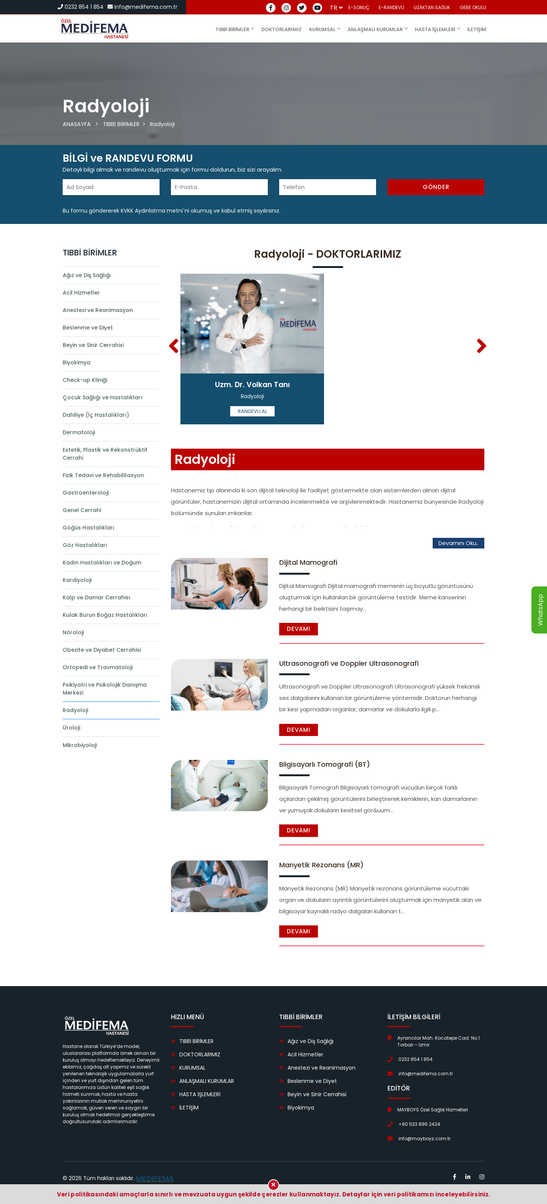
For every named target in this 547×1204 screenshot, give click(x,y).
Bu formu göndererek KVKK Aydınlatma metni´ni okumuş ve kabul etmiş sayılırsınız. (171, 210)
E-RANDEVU (391, 7)
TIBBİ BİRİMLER (234, 29)
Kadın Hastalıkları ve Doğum (102, 562)
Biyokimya (76, 362)
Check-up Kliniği (85, 380)
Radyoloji (163, 124)
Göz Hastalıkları (85, 545)
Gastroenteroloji (86, 492)
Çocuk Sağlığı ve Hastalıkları (102, 397)
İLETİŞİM (476, 29)
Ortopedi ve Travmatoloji (98, 667)
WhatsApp (540, 610)
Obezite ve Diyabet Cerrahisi (102, 650)
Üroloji (71, 727)
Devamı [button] (298, 629)
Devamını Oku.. (458, 543)
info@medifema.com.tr (142, 7)
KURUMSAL (324, 29)
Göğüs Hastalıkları (88, 527)
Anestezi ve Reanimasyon (98, 310)
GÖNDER (436, 187)
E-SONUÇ (358, 7)
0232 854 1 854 (81, 7)
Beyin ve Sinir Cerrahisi (93, 345)
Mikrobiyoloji (80, 745)
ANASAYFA (77, 124)
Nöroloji (73, 632)
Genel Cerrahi (82, 510)
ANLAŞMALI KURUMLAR (377, 29)
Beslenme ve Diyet (88, 327)
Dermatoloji (79, 432)
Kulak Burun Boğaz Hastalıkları (105, 615)
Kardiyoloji (77, 580)
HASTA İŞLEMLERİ (437, 29)
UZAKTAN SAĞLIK (432, 7)
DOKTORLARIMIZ (281, 29)
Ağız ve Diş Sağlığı (87, 275)
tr (336, 7)
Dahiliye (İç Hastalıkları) (96, 415)
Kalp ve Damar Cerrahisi (96, 597)
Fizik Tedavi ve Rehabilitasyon (103, 475)
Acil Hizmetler (81, 292)
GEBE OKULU (473, 7)
